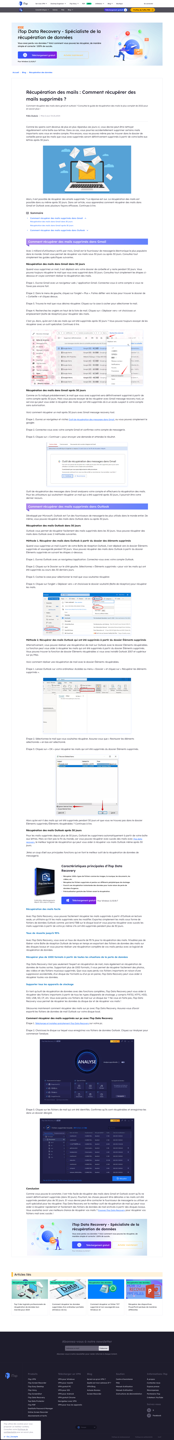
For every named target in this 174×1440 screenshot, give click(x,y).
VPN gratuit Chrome (66, 1397)
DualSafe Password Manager (40, 1408)
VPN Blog (91, 1386)
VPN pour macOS (65, 1383)
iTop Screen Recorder (37, 1383)
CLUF (159, 1437)
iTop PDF (31, 1405)
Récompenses (153, 1390)
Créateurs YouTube (155, 1397)
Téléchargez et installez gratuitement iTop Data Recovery (62, 1023)
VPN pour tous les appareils (70, 1405)
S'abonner (104, 1348)
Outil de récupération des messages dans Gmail (91, 419)
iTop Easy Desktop (36, 1386)
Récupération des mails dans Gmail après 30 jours (51, 225)
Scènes (55, 10)
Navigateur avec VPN (67, 1401)
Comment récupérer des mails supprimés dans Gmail (58, 218)
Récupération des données (40, 72)
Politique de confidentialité (143, 1437)
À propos (151, 1379)
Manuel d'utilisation (124, 1386)
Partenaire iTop (153, 1394)
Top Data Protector (36, 1401)
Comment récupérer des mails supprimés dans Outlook (59, 230)
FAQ (62, 10)
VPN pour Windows (66, 1379)
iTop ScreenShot (35, 1394)
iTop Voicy (32, 1390)
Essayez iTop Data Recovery (111, 1210)
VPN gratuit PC (64, 1386)
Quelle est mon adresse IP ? (99, 1383)
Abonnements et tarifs (37, 1416)
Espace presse (153, 1386)
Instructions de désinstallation (129, 1394)
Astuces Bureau (93, 1390)
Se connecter (148, 4)
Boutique (119, 4)
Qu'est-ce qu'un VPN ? (96, 1379)
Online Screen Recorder (38, 1412)
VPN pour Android (66, 1394)
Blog (24, 72)
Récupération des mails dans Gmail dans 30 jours (51, 221)
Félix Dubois (32, 116)
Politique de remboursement (121, 1437)
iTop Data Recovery (36, 1397)
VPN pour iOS (64, 1390)
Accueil (16, 72)
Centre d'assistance (124, 1379)
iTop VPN (32, 1379)
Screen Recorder (94, 1394)
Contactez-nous (153, 1383)
